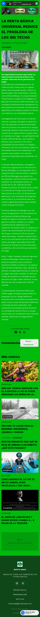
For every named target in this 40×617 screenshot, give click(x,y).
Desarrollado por (20, 613)
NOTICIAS (20, 599)
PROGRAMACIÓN (20, 595)
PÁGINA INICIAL (20, 590)
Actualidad (6, 47)
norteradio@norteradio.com (20, 604)
